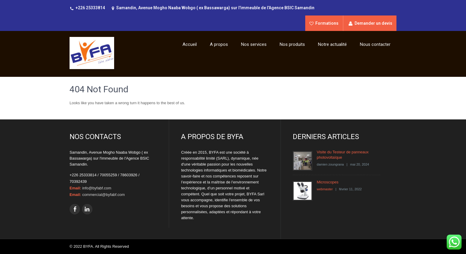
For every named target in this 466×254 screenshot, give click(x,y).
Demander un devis (373, 23)
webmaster (325, 189)
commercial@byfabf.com (103, 194)
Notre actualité (332, 44)
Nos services (254, 44)
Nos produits (292, 44)
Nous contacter (375, 44)
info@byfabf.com (96, 188)
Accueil (189, 44)
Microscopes (328, 182)
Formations (327, 23)
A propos (219, 44)
